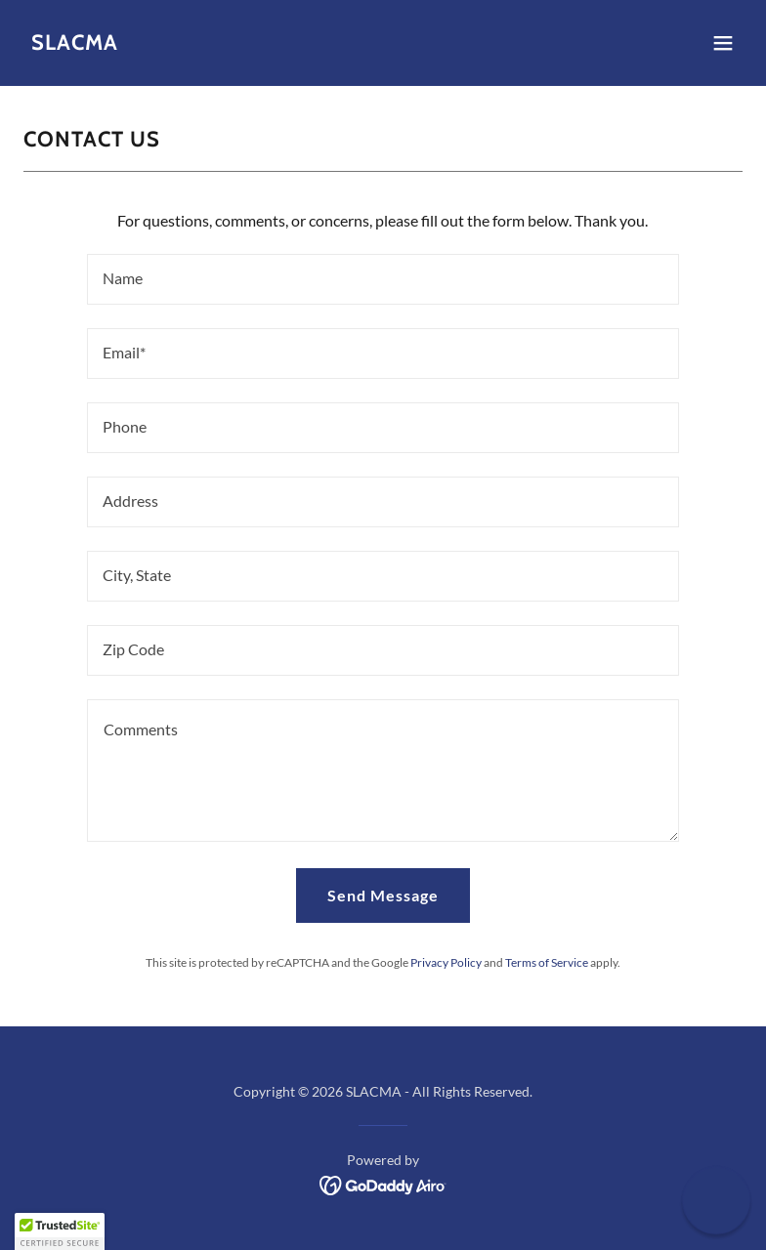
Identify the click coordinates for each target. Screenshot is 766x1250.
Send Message (383, 895)
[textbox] (382, 279)
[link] (74, 43)
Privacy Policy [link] (446, 962)
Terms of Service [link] (546, 962)
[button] (723, 42)
